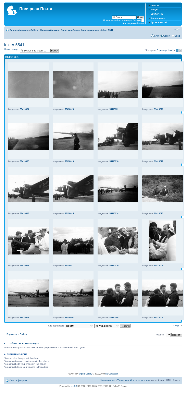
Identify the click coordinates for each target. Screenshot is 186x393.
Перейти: (159, 334)
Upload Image (11, 49)
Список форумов (19, 30)
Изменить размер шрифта (177, 29)
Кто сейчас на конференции (21, 343)
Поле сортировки (70, 325)
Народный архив (49, 30)
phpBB (74, 386)
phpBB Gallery (85, 374)
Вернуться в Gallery (17, 334)
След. (176, 325)
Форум (154, 10)
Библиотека (157, 14)
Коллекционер (158, 18)
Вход (177, 36)
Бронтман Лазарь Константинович (80, 30)
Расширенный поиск (133, 23)
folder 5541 (107, 30)
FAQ (156, 36)
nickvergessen (111, 374)
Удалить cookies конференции (133, 380)
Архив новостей (159, 22)
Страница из (165, 50)
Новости (155, 5)
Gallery (34, 30)
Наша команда (107, 380)
